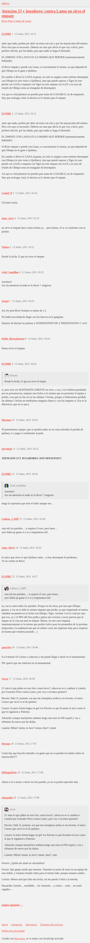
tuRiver (5, 3)
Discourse (19, 938)
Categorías (16, 924)
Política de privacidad (13, 930)
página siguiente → (12, 905)
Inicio (5, 924)
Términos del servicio (51, 924)
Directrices (31, 924)
